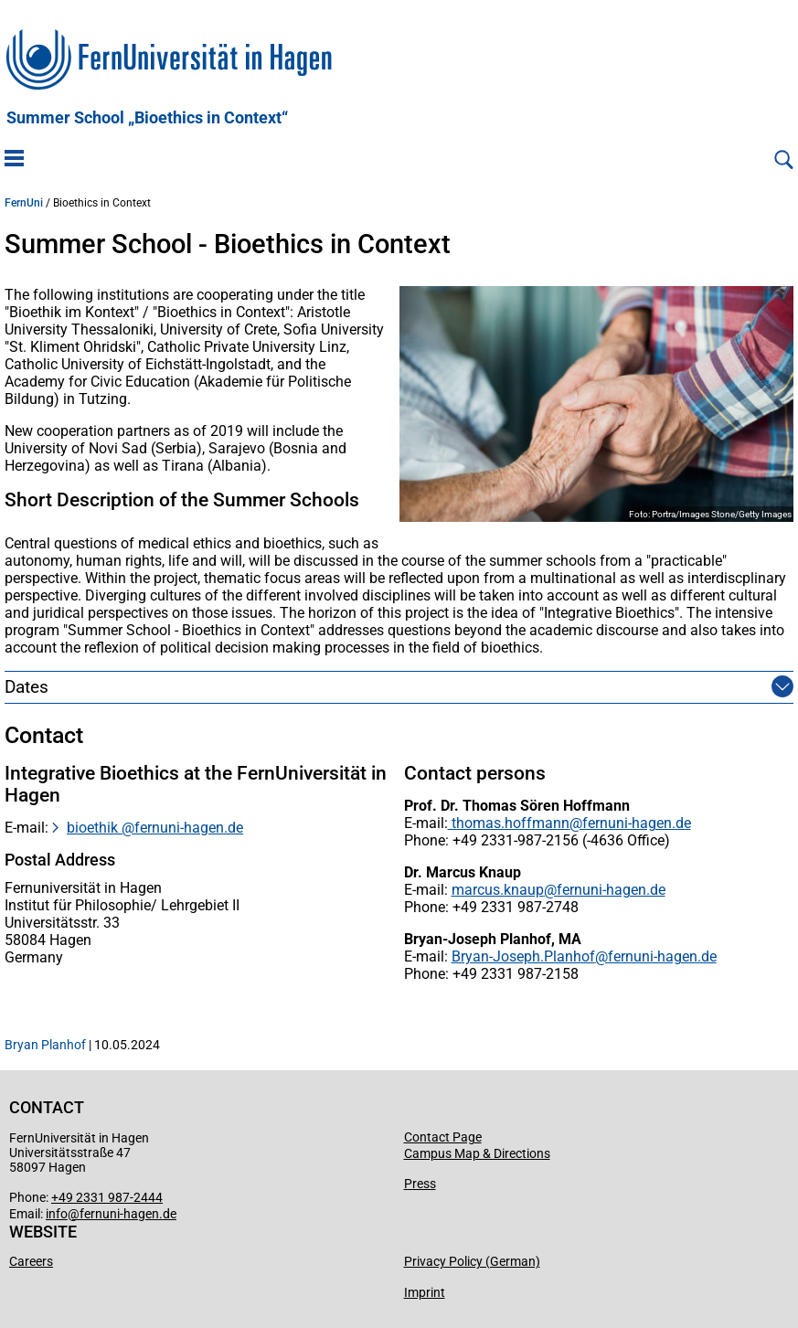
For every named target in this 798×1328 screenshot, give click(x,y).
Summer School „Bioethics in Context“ (147, 118)
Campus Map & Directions (477, 1153)
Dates (26, 686)
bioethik (94, 827)
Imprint (424, 1292)
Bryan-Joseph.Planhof (523, 956)
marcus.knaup (498, 889)
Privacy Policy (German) (472, 1261)
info (57, 1213)
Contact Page (443, 1137)
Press (420, 1183)
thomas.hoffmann (508, 823)
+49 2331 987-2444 (107, 1197)
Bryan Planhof (45, 1044)
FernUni (24, 203)
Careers (31, 1261)
